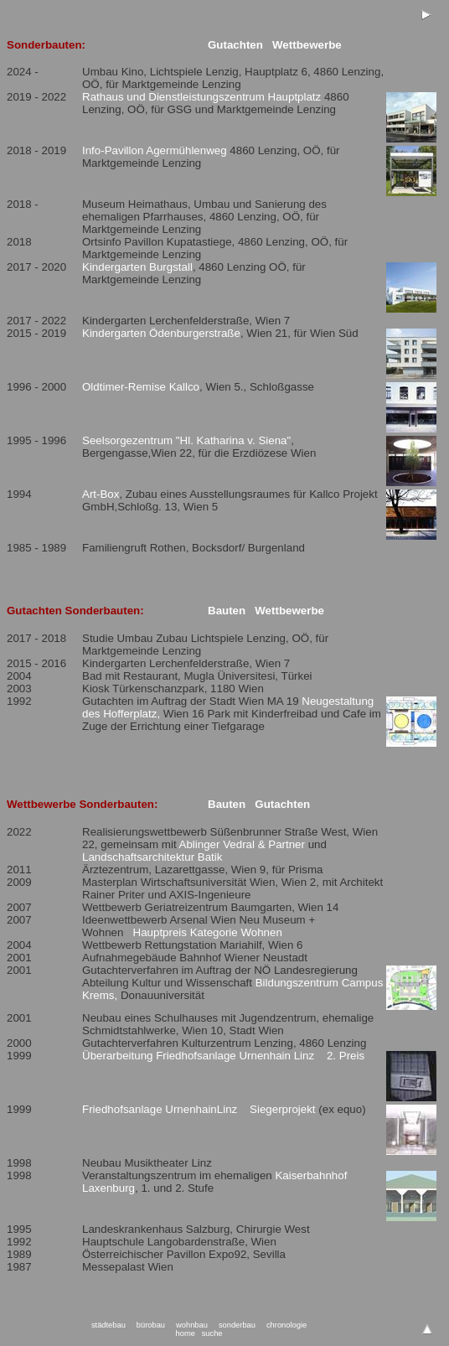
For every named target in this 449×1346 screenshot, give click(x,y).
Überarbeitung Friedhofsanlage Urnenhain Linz (198, 1055)
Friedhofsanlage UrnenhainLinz (159, 1109)
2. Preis (345, 1055)
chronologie (286, 1325)
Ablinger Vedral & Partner (242, 844)
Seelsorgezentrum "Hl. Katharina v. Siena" (186, 440)
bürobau (151, 1325)
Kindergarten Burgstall (137, 267)
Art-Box (100, 494)
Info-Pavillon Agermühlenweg (154, 150)
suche (212, 1333)
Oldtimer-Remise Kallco (140, 387)
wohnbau (192, 1325)
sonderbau (237, 1325)
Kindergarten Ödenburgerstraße (161, 333)
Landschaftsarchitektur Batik (152, 857)
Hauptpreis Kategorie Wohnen (207, 932)
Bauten (226, 610)
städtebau (108, 1325)
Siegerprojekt (283, 1109)
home (185, 1333)
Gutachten (235, 45)
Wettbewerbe (307, 45)
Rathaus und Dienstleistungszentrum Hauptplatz (201, 97)
